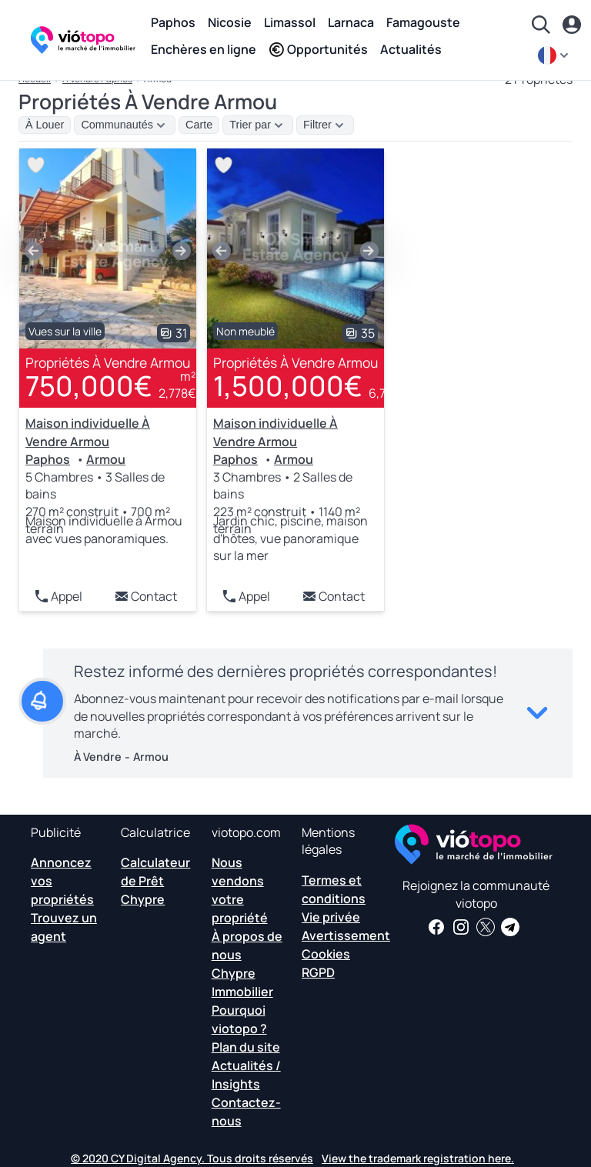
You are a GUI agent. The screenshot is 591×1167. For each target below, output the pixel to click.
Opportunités (318, 49)
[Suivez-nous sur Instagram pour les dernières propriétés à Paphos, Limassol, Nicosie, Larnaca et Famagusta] (461, 927)
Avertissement (346, 935)
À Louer (44, 124)
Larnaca (351, 22)
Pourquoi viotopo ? (239, 1019)
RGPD (318, 972)
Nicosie (230, 22)
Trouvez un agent (64, 927)
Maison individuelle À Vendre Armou (87, 432)
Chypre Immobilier (242, 982)
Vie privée (331, 917)
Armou (105, 459)
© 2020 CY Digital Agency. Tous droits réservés (192, 1158)
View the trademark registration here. (418, 1158)
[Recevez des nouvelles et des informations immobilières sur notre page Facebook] (436, 927)
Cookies (326, 953)
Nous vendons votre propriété (240, 890)
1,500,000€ (287, 386)
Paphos (173, 22)
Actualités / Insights (246, 1074)
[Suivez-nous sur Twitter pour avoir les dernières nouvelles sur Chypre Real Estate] (485, 927)
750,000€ (88, 386)
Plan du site (246, 1047)
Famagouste (423, 22)
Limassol (290, 22)
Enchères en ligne (203, 49)
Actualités (411, 49)
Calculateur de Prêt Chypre (155, 881)
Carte (198, 124)
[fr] (555, 55)
